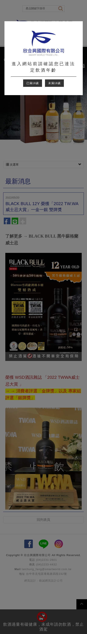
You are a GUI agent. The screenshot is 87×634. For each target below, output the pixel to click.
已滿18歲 (32, 83)
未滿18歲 (54, 83)
